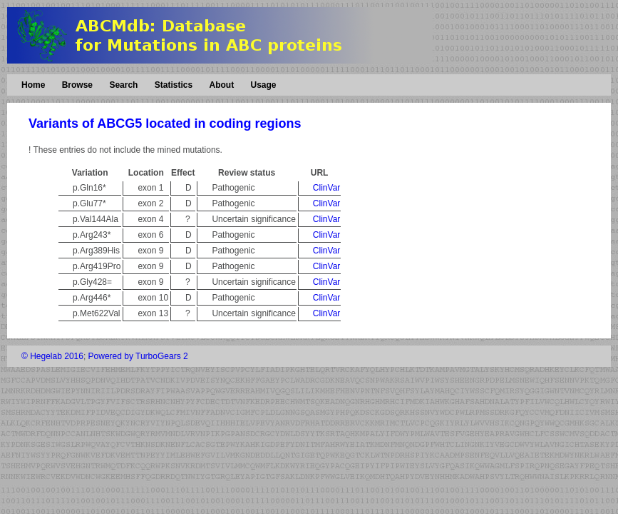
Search (123, 85)
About (221, 85)
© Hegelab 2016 (52, 356)
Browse (77, 85)
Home (33, 85)
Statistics (173, 85)
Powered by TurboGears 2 (138, 356)
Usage (263, 85)
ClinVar (326, 188)
